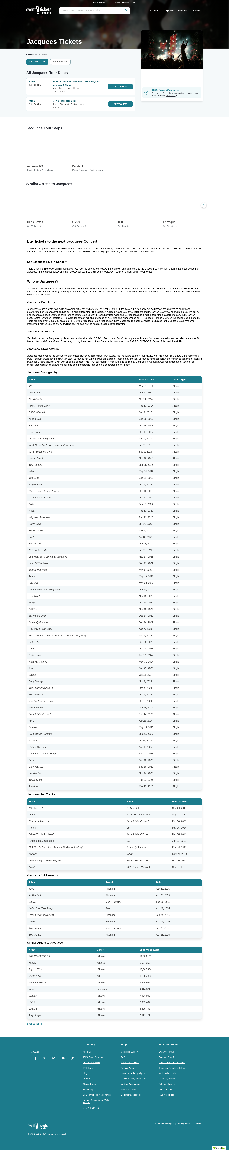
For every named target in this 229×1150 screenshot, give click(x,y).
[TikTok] (72, 1058)
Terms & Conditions (130, 1062)
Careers (86, 1079)
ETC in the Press (91, 1108)
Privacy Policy (127, 1068)
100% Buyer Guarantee (94, 1057)
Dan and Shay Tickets (169, 1057)
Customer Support (129, 1052)
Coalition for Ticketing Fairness (97, 1095)
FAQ (123, 1057)
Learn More (171, 96)
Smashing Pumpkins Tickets (172, 1068)
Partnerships (89, 1089)
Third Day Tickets (167, 1079)
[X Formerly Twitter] (44, 1058)
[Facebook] (35, 1058)
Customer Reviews (91, 1062)
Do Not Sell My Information (133, 1079)
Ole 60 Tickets (165, 1089)
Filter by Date (60, 61)
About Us (87, 1052)
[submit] (126, 11)
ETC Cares (88, 1068)
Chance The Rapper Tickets (172, 1062)
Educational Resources (131, 1095)
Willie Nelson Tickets (168, 1073)
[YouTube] (63, 1058)
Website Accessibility (130, 1084)
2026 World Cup (166, 1052)
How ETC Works (128, 1089)
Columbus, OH (37, 61)
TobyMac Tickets (166, 1084)
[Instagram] (53, 1058)
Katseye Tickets (166, 1095)
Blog (85, 1073)
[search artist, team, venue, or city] (94, 10)
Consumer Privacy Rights (133, 1073)
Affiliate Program (90, 1084)
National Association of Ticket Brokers (96, 1101)
